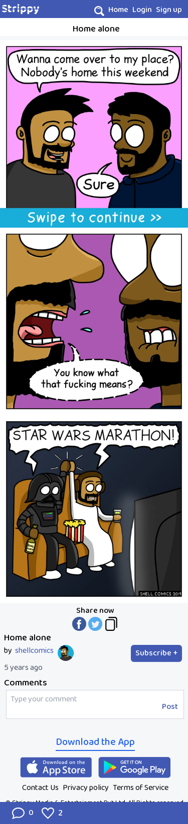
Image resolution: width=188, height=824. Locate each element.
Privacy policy (86, 787)
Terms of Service (140, 787)
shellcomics (34, 651)
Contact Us (40, 787)
